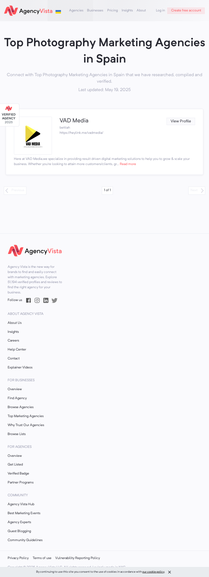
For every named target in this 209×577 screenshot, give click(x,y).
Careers (13, 340)
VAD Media (74, 121)
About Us (14, 323)
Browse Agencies (20, 407)
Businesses (95, 10)
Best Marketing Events (24, 513)
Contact (14, 358)
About (141, 10)
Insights (127, 10)
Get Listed (15, 464)
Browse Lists (17, 434)
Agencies (76, 10)
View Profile (181, 121)
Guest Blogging (19, 531)
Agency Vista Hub (21, 504)
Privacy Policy (18, 558)
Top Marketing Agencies (26, 416)
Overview (15, 389)
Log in (160, 10)
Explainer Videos (20, 367)
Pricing (112, 10)
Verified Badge (18, 473)
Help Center (17, 349)
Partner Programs (20, 482)
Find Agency (17, 398)
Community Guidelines (25, 540)
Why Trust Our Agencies (26, 425)
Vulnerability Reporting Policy (77, 558)
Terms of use (42, 558)
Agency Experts (19, 522)
